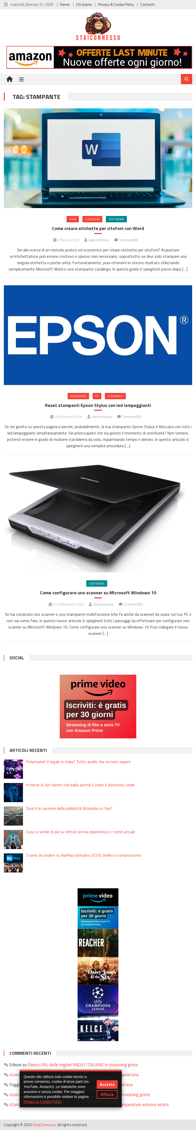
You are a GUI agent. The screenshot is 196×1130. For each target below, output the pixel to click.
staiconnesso (99, 239)
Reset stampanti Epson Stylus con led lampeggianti (98, 405)
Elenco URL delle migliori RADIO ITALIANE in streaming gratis (83, 1064)
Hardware (78, 396)
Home (65, 4)
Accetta (107, 1084)
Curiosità (92, 219)
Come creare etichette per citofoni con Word (98, 228)
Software (116, 219)
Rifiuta (107, 1094)
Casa (72, 219)
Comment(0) (128, 239)
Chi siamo (84, 4)
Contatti (147, 4)
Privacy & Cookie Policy (116, 4)
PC (97, 396)
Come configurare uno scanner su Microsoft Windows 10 (98, 593)
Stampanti (115, 396)
